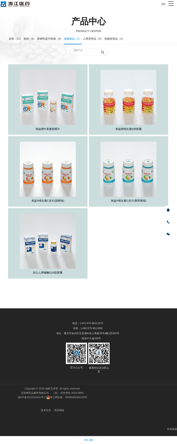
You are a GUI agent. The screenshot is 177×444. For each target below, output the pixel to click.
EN (163, 4)
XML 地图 (88, 440)
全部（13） (16, 38)
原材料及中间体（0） (50, 38)
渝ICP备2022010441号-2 (32, 397)
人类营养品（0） (93, 38)
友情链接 (172, 429)
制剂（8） (30, 38)
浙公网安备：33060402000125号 (66, 397)
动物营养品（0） (114, 38)
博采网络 (59, 410)
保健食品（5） (73, 38)
